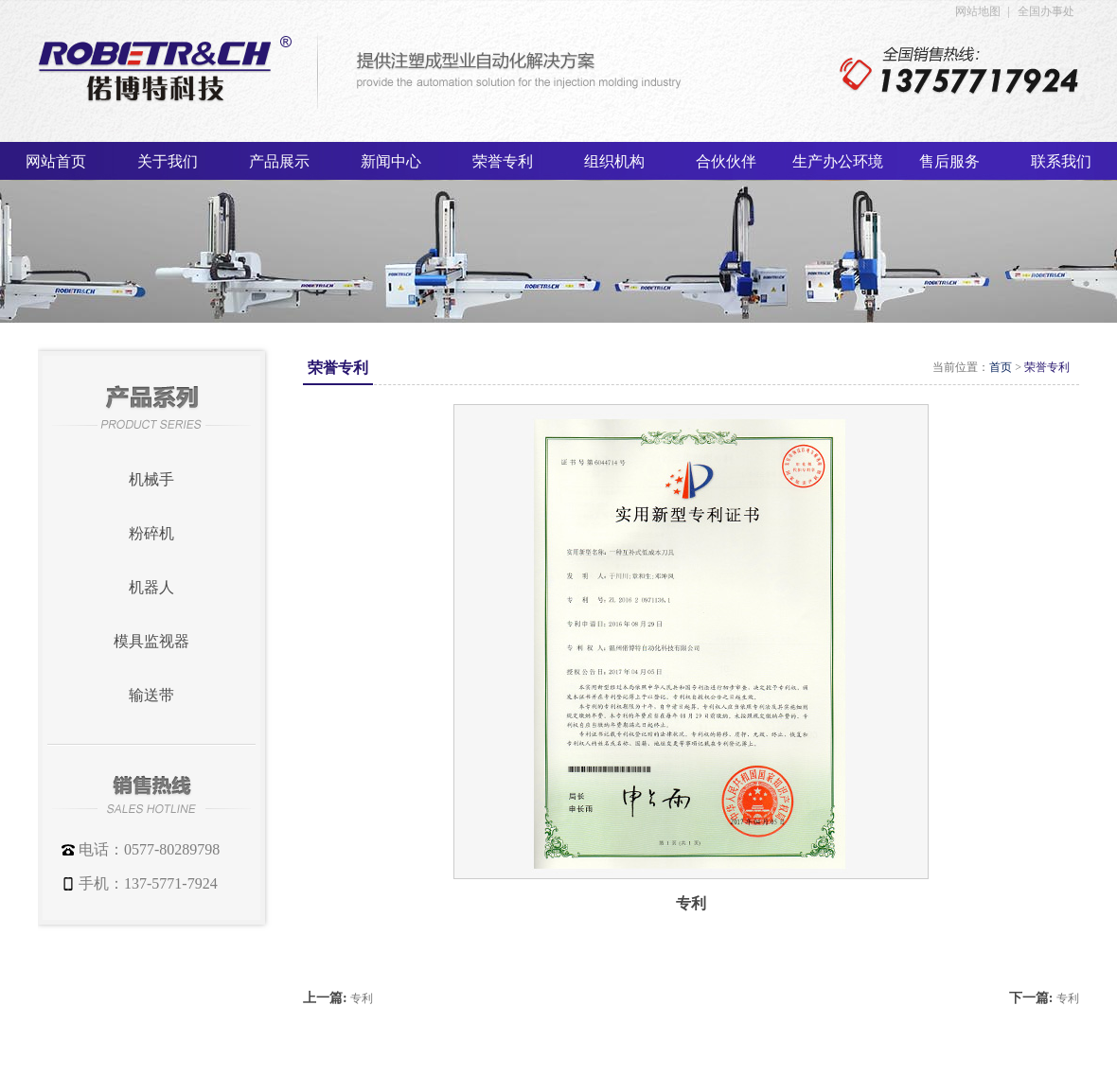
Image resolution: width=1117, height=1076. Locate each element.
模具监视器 (151, 641)
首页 (1000, 367)
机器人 (151, 587)
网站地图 (978, 11)
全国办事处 (1046, 11)
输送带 (151, 695)
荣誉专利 (1047, 367)
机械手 (151, 479)
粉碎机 (151, 533)
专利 (361, 998)
